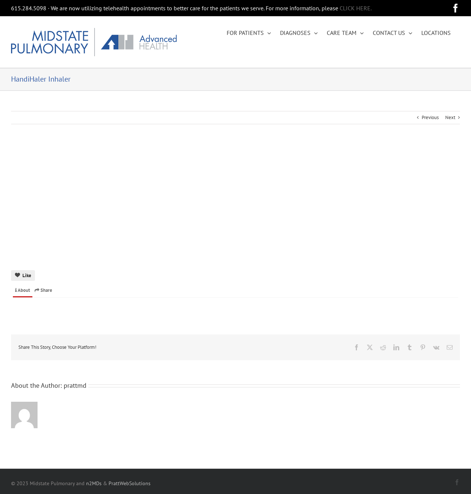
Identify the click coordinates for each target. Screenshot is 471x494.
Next (450, 117)
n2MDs (94, 483)
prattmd (75, 385)
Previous (430, 117)
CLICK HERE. (356, 8)
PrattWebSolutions (129, 483)
